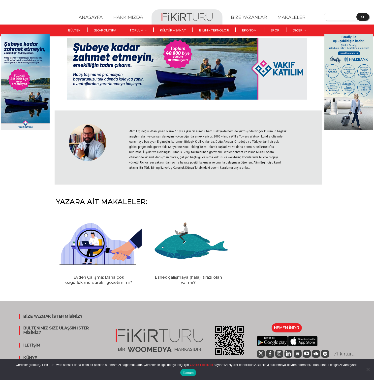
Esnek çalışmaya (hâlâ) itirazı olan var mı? (188, 280)
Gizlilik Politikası (201, 365)
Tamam (188, 373)
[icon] (261, 354)
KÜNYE (30, 358)
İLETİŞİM (31, 345)
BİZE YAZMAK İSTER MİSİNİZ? (52, 316)
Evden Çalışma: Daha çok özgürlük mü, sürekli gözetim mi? (98, 280)
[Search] (362, 17)
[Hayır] (367, 369)
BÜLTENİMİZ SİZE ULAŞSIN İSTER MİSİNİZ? (56, 330)
